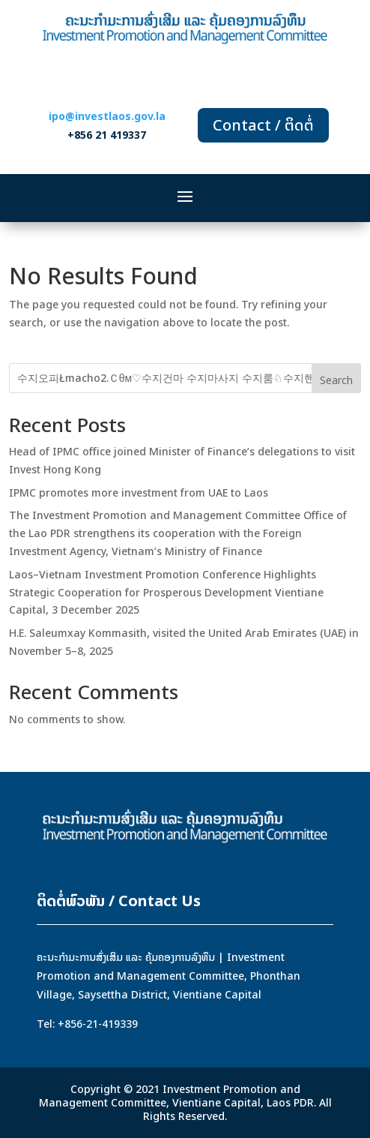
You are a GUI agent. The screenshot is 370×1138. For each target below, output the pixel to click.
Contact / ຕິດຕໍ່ (263, 125)
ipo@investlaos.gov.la (107, 116)
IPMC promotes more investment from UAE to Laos (138, 492)
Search (336, 380)
